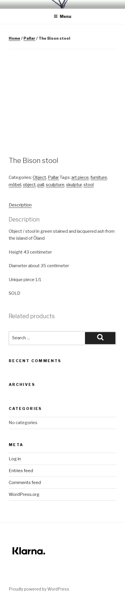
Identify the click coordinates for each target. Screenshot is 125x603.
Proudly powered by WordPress (39, 588)
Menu (62, 16)
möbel (15, 184)
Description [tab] (20, 205)
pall (40, 184)
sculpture (55, 184)
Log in (15, 458)
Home (14, 38)
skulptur (74, 184)
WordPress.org (24, 494)
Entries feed (21, 470)
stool (89, 184)
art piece (80, 177)
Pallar (29, 38)
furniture (98, 177)
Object (39, 177)
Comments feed (25, 482)
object (29, 184)
